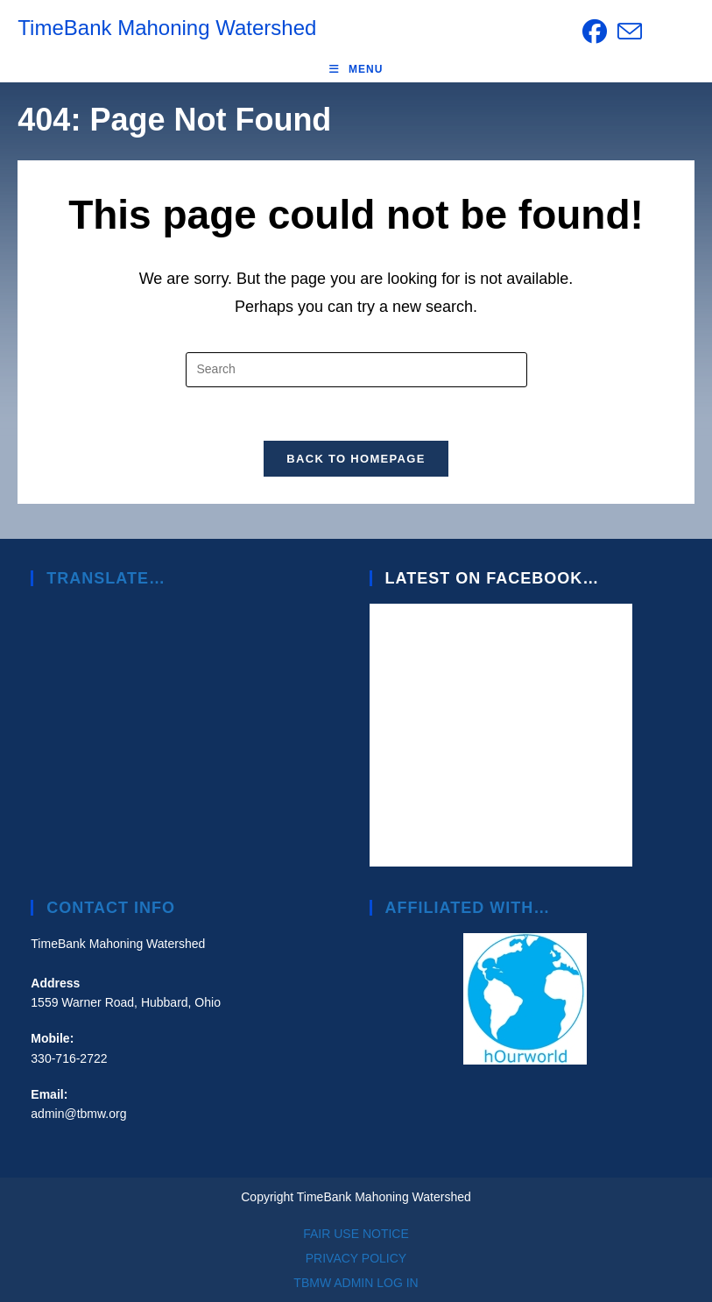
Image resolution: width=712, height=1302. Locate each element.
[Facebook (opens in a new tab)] (594, 31)
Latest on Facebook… (492, 578)
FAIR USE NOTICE (356, 1234)
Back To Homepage (355, 458)
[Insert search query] (356, 369)
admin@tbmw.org (78, 1114)
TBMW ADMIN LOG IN (355, 1283)
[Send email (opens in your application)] (627, 31)
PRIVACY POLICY (356, 1258)
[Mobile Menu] (356, 69)
